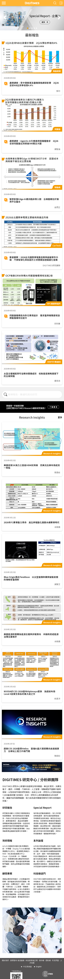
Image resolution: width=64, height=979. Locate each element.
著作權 (41, 960)
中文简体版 (27, 967)
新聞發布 (13, 960)
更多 (45, 22)
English (38, 967)
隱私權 (48, 960)
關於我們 (5, 960)
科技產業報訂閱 (32, 960)
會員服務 (21, 960)
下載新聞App (16, 971)
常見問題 (55, 960)
